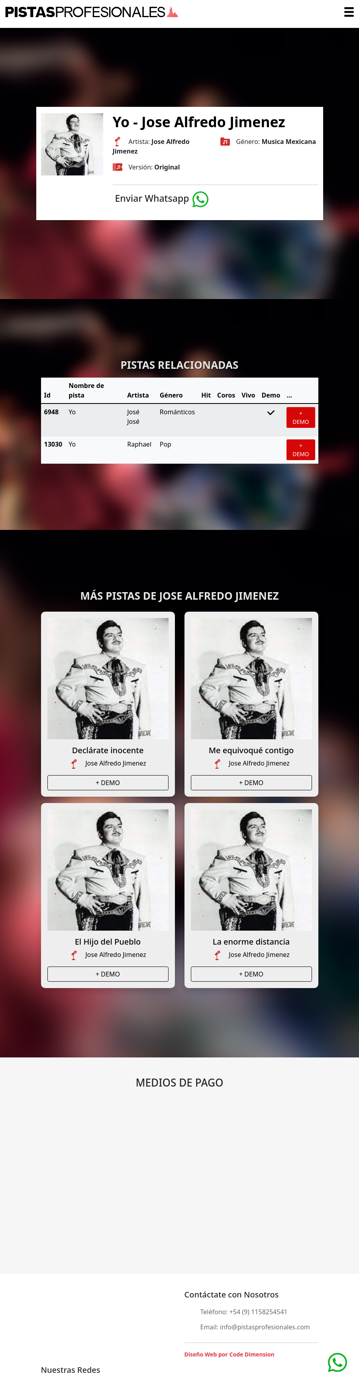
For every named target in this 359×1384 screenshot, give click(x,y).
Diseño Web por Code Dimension (229, 1354)
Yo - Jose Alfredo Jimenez (199, 121)
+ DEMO (300, 417)
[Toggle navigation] (349, 12)
